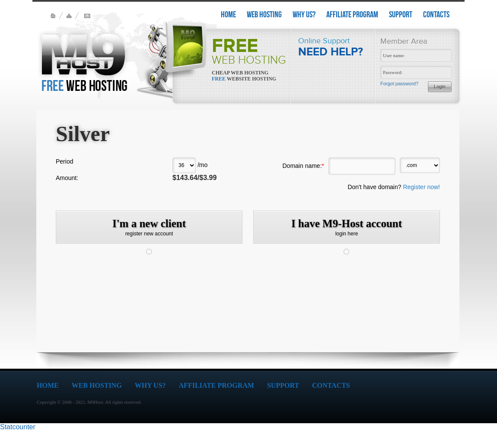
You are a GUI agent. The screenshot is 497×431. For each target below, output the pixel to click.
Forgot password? (399, 83)
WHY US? (304, 14)
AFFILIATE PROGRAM (352, 14)
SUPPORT (400, 14)
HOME (228, 14)
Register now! (421, 186)
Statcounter (17, 427)
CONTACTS (436, 14)
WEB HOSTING (264, 14)
